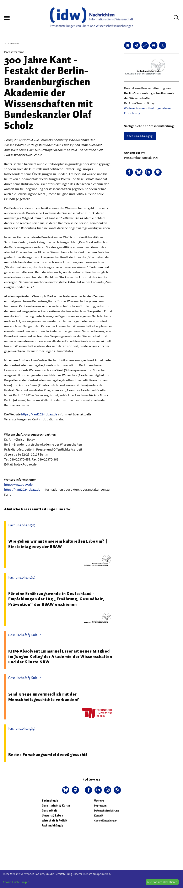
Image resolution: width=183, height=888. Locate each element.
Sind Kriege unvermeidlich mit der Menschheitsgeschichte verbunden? (43, 697)
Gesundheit (49, 811)
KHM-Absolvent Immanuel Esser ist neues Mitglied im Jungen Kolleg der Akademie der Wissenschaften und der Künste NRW (60, 656)
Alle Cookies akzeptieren (162, 882)
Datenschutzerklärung (106, 810)
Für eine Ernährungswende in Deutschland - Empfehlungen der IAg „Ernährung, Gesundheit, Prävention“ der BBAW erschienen (56, 598)
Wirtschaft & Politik (54, 821)
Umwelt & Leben (52, 816)
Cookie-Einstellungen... (17, 882)
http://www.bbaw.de (18, 484)
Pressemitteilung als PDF (141, 157)
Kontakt (98, 815)
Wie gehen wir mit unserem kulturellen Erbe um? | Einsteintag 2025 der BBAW (57, 544)
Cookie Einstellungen (105, 820)
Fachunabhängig (52, 826)
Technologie (50, 801)
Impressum (100, 805)
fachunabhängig (140, 136)
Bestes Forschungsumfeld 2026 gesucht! (47, 754)
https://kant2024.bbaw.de (39, 414)
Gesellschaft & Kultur (56, 806)
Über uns (99, 800)
